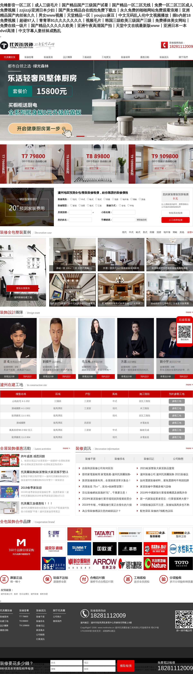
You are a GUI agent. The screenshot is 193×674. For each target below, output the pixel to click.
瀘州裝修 (34, 594)
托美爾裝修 (6, 610)
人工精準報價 (175, 220)
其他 (182, 232)
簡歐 (175, 232)
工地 (11, 384)
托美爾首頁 (9, 57)
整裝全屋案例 (23, 288)
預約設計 (27, 376)
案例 (15, 232)
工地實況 (106, 57)
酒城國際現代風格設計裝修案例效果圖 (170, 303)
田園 (152, 232)
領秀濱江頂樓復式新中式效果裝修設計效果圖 (72, 303)
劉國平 (47, 361)
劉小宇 (164, 361)
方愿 (124, 361)
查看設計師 (9, 376)
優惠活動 (144, 57)
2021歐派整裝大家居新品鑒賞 (157, 468)
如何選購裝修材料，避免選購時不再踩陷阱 (164, 480)
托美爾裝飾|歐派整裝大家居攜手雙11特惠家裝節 (44, 472)
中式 (131, 232)
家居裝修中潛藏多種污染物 (155, 486)
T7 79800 (23, 616)
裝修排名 (120, 458)
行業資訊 (40, 639)
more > (189, 312)
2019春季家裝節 (31, 487)
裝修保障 (125, 57)
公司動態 (178, 458)
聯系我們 (57, 621)
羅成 (6, 361)
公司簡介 (57, 616)
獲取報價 (126, 665)
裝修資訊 (164, 57)
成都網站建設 (109, 631)
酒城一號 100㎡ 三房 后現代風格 (72, 268)
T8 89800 (23, 621)
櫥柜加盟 (44, 594)
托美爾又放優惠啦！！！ (37, 503)
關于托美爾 (59, 610)
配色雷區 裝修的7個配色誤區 (156, 511)
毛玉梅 (86, 361)
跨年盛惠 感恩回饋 (33, 456)
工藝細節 (86, 57)
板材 (16, 594)
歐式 (138, 232)
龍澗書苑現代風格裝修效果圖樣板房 (170, 268)
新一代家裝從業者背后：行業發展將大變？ (164, 498)
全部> (190, 232)
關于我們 (183, 57)
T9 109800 (24, 625)
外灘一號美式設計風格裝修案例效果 (121, 268)
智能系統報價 (175, 213)
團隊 (11, 312)
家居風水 (40, 630)
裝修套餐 (28, 57)
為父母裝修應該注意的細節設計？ (101, 511)
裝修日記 (149, 458)
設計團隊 (67, 57)
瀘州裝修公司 (6, 594)
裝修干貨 (90, 458)
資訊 (83, 448)
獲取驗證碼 (142, 220)
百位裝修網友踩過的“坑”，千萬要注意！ (105, 492)
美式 (145, 232)
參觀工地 (176, 401)
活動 (15, 448)
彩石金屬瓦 (24, 594)
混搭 (159, 232)
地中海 (167, 232)
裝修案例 (48, 57)
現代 (124, 232)
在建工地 (4, 621)
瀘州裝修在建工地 (23, 297)
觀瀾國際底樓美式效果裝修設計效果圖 (121, 303)
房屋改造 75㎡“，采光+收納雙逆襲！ (103, 486)
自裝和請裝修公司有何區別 (97, 468)
